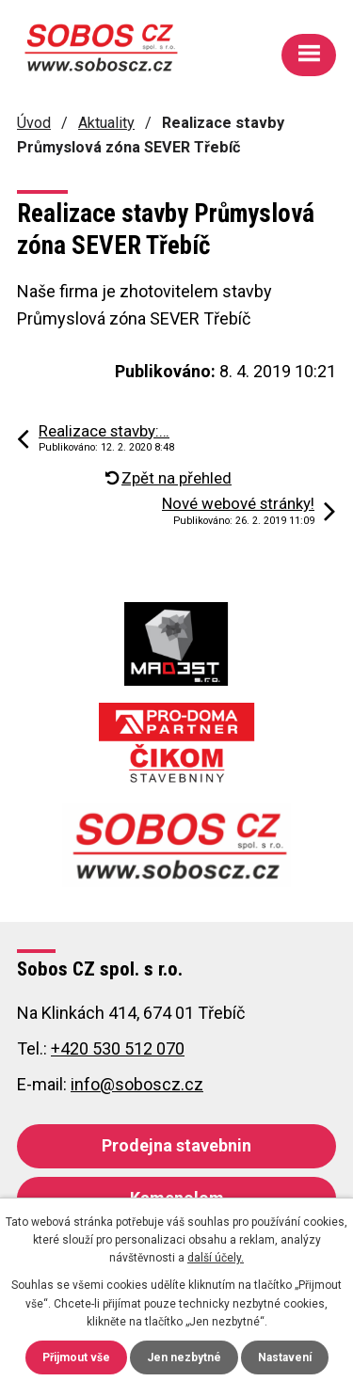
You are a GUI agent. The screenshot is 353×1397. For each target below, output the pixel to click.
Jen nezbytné (184, 1357)
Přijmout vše (76, 1357)
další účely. (215, 1257)
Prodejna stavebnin (176, 1145)
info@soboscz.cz (137, 1084)
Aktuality (106, 123)
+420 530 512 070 (118, 1048)
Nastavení (285, 1357)
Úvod (34, 123)
